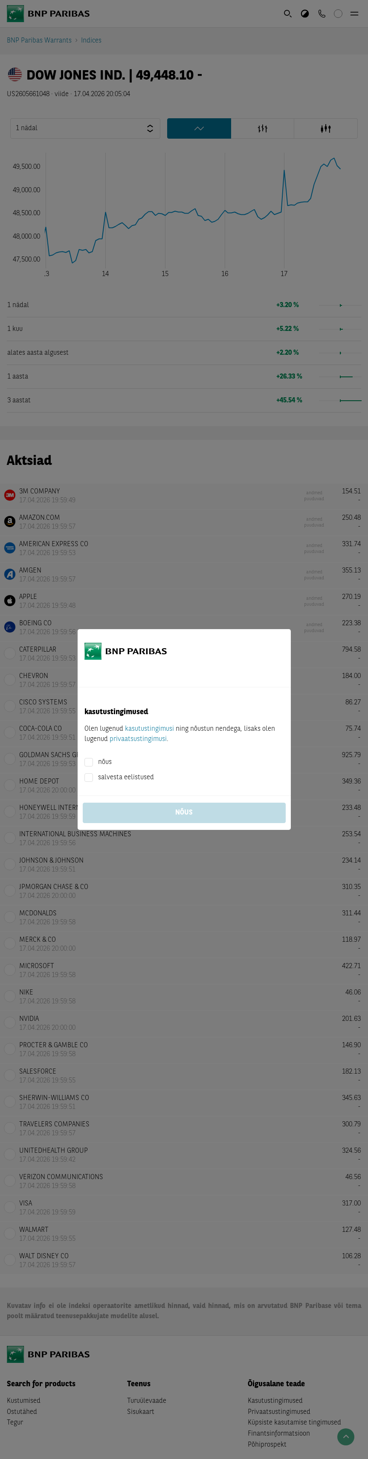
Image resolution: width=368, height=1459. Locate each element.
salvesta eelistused (126, 777)
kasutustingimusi (149, 729)
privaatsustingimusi (138, 739)
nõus (105, 762)
